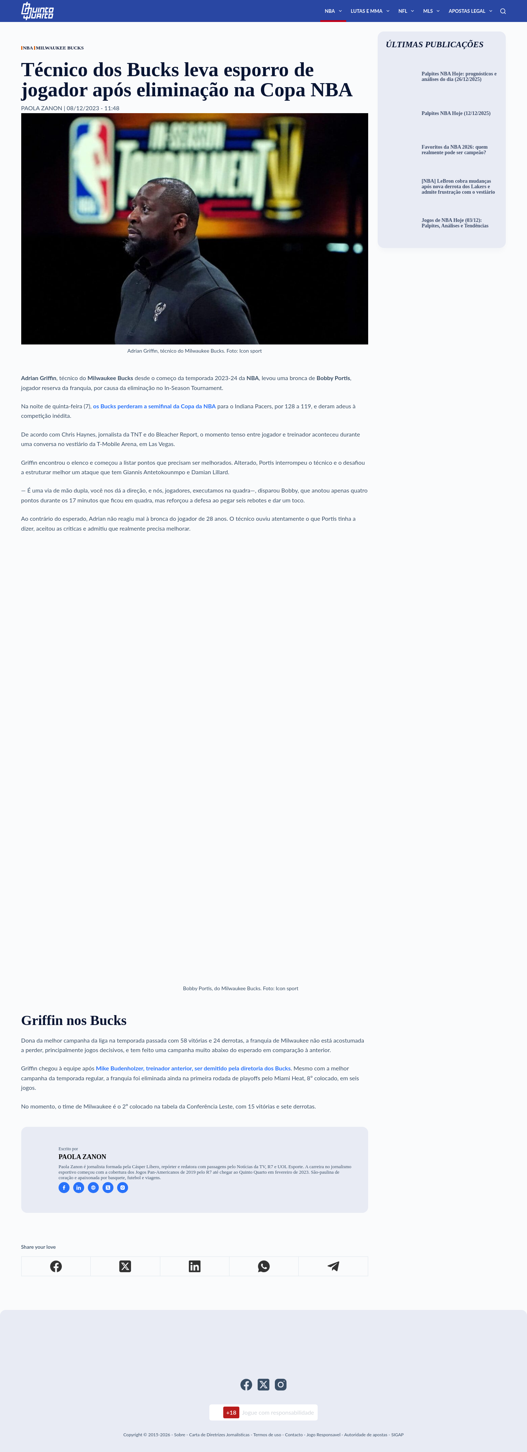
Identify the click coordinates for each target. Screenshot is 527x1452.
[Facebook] (56, 1266)
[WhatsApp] (264, 1266)
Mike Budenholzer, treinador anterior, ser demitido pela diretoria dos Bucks (193, 1068)
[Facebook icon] (64, 1187)
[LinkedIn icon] (78, 1187)
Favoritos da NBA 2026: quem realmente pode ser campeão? (454, 150)
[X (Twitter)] (125, 1266)
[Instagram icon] (122, 1187)
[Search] (503, 11)
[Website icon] (93, 1187)
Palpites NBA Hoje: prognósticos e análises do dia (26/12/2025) (459, 76)
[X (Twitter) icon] (107, 1187)
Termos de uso (267, 1434)
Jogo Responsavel (323, 1434)
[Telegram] (333, 1266)
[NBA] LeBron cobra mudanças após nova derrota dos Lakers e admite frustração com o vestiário (458, 187)
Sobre (179, 1434)
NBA (334, 11)
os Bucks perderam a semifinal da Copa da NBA (154, 405)
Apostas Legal (472, 11)
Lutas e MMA (371, 11)
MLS (432, 11)
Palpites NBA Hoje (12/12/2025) (456, 113)
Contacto (294, 1434)
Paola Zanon (82, 1157)
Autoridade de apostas (365, 1434)
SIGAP (397, 1434)
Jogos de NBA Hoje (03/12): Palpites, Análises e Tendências (455, 223)
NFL (408, 11)
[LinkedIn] (194, 1266)
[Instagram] (281, 1384)
